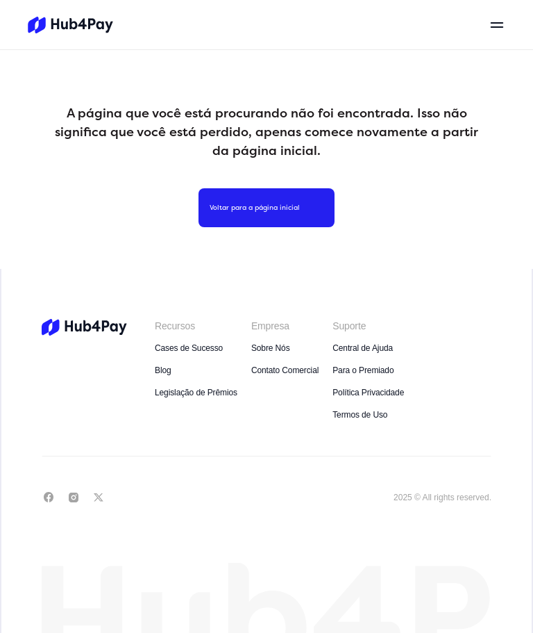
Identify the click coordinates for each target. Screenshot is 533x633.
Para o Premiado (363, 370)
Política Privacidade (368, 392)
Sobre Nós (270, 348)
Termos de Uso (359, 415)
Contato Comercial (285, 370)
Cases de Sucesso (189, 348)
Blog (163, 370)
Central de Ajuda (362, 348)
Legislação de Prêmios (196, 392)
